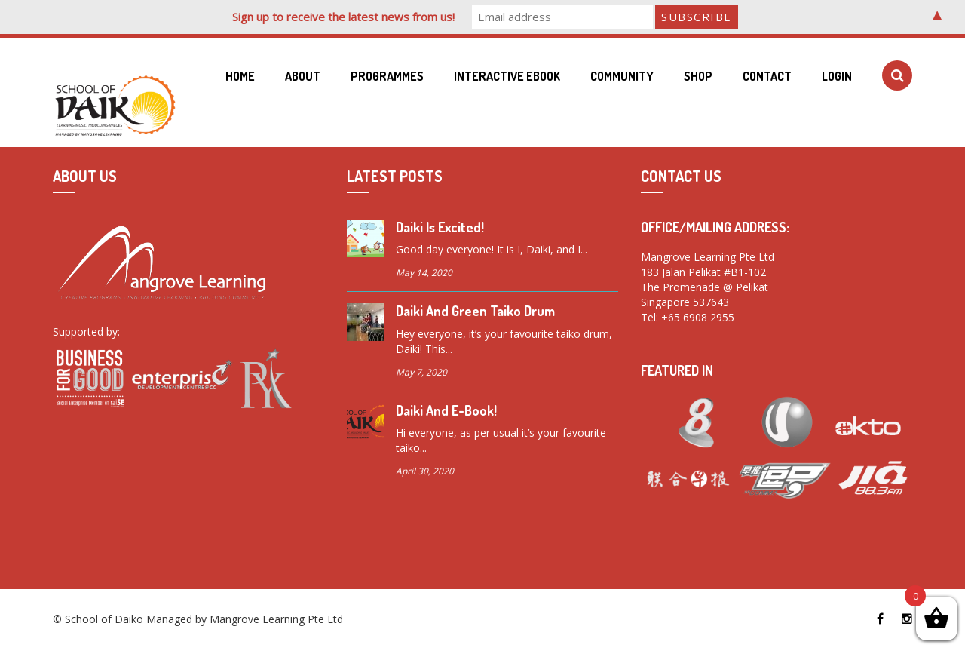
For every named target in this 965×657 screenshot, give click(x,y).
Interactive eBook (507, 76)
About (302, 76)
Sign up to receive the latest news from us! (343, 16)
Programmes (387, 76)
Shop (698, 76)
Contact (767, 76)
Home (240, 76)
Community (622, 76)
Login (837, 76)
